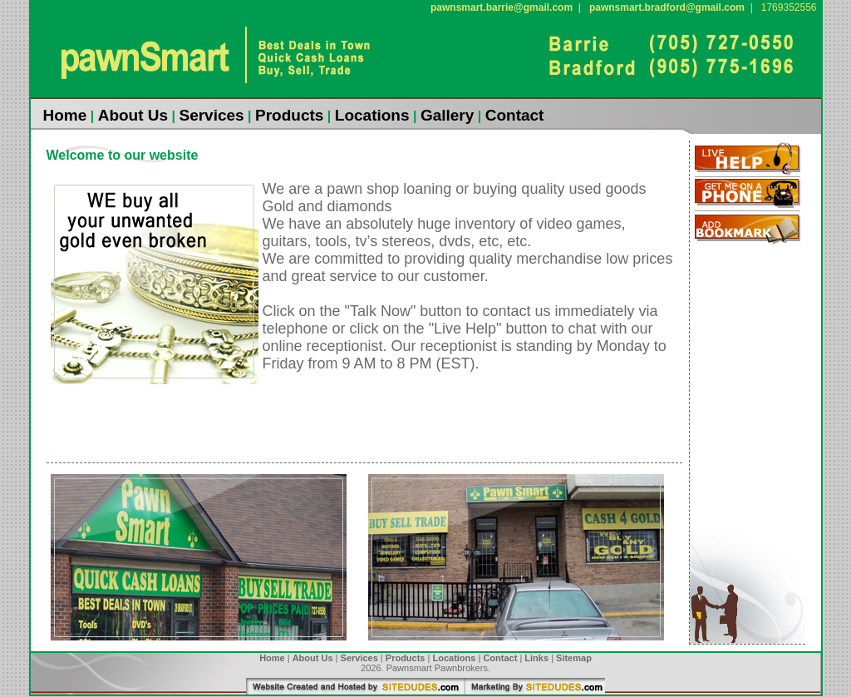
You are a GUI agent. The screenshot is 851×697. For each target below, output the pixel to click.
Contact (514, 115)
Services (211, 115)
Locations (372, 115)
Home (65, 115)
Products (289, 115)
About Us (133, 115)
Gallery (447, 115)
